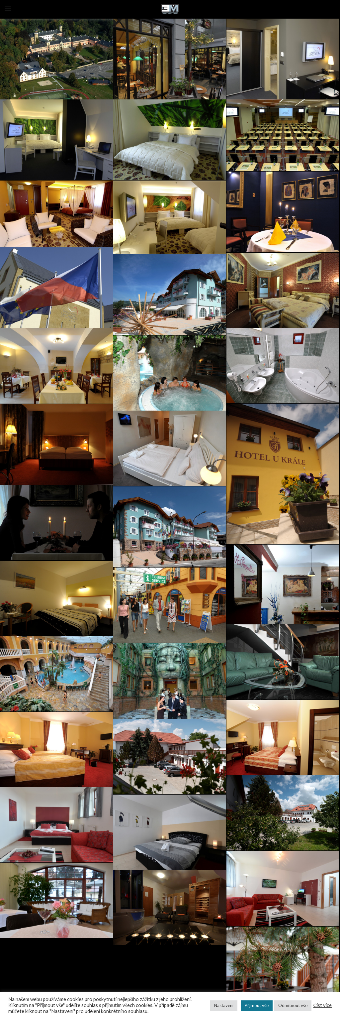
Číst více (322, 1005)
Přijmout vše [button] (257, 1005)
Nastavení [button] (223, 1005)
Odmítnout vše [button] (292, 1005)
